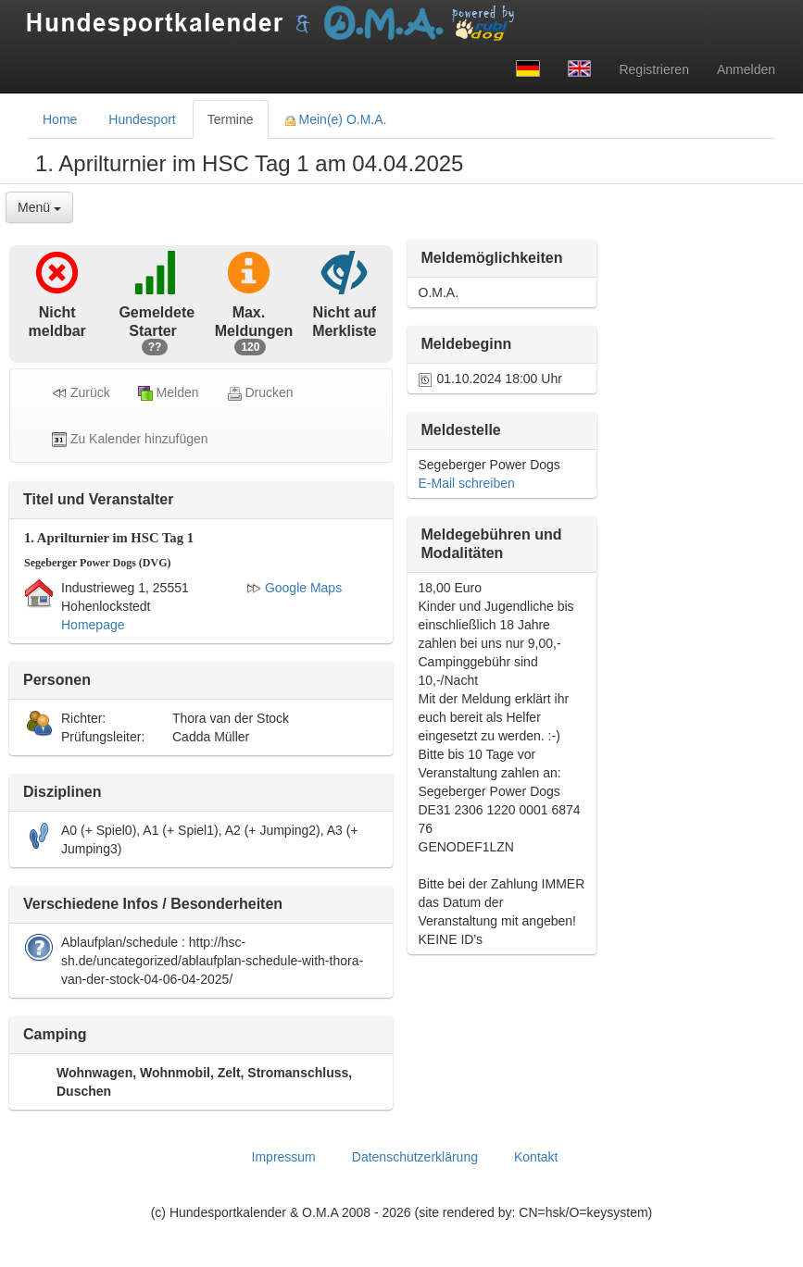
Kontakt (536, 1156)
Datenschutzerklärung (415, 1156)
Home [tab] (60, 119)
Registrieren (653, 69)
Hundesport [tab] (141, 119)
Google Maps (294, 587)
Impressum (284, 1156)
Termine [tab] (230, 119)
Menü (39, 207)
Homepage (93, 624)
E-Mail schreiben (467, 483)
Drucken (260, 393)
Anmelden (746, 69)
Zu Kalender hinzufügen (130, 439)
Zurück (81, 393)
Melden (168, 393)
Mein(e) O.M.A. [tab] (336, 119)
